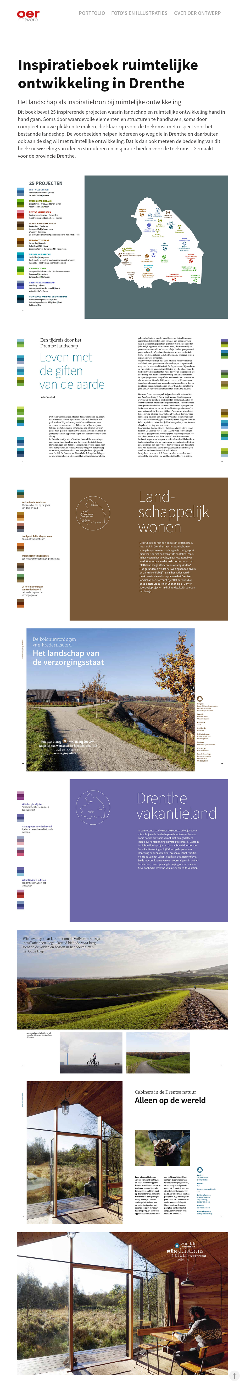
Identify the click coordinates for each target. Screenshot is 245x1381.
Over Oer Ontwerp (197, 13)
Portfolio (92, 13)
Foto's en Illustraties (139, 13)
